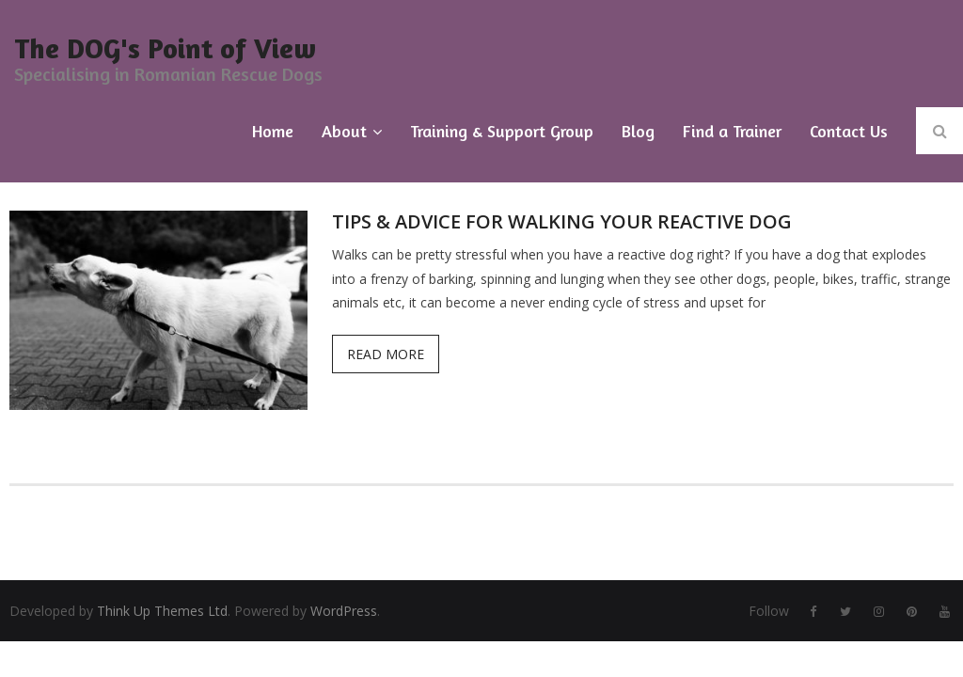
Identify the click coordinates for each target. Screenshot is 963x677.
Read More (385, 354)
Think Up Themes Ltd (162, 611)
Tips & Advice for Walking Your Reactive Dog (562, 221)
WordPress (343, 611)
